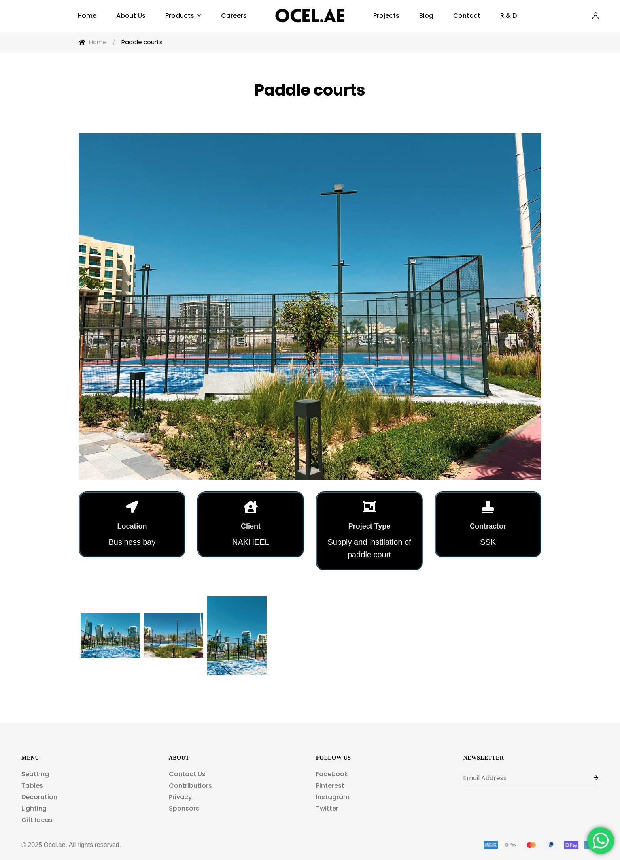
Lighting (34, 808)
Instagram (333, 797)
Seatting (35, 774)
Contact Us (187, 774)
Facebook (332, 774)
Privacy (180, 797)
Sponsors (184, 808)
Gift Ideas (37, 819)
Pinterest (330, 785)
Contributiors (190, 785)
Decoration (39, 797)
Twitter (327, 808)
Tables (32, 785)
